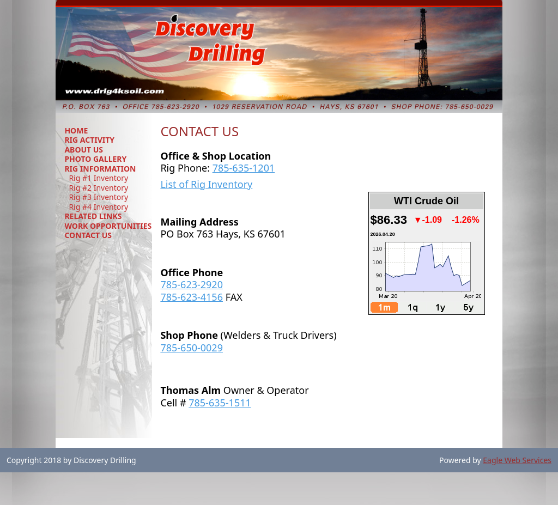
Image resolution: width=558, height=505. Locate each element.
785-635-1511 (220, 402)
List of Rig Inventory (206, 184)
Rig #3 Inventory (98, 197)
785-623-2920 (191, 284)
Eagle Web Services (517, 460)
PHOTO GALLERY (95, 159)
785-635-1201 (244, 167)
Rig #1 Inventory (98, 178)
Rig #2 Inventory (98, 188)
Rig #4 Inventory (98, 207)
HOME (76, 130)
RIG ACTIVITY (89, 140)
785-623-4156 (191, 296)
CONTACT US (88, 235)
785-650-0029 (191, 347)
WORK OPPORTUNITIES (107, 226)
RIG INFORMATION (100, 168)
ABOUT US (83, 149)
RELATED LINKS (93, 216)
